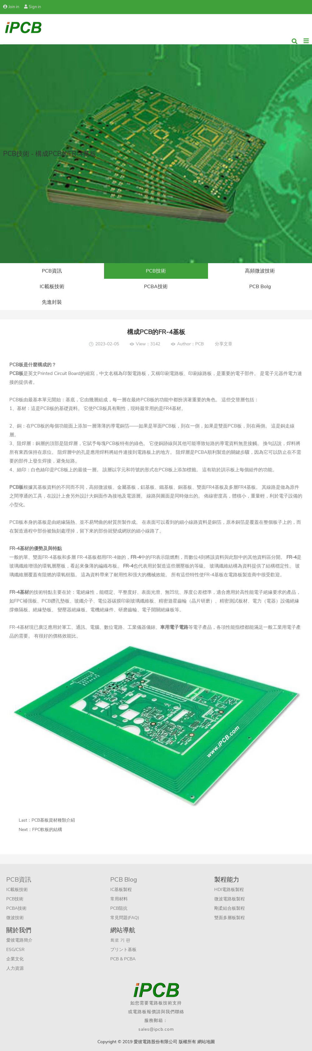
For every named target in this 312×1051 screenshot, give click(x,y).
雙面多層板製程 (229, 918)
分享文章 (223, 344)
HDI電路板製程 (229, 890)
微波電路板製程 (229, 899)
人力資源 (15, 968)
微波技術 (15, 918)
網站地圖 (206, 1042)
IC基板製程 (121, 890)
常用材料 (119, 899)
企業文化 (15, 959)
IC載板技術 (52, 286)
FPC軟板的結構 (47, 830)
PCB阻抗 (118, 908)
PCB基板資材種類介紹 (53, 820)
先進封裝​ (52, 302)
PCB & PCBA (123, 959)
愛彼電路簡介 (19, 940)
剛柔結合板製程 (229, 908)
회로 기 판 (120, 940)
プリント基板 (123, 950)
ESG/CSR (15, 950)
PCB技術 (156, 271)
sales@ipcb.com (156, 1029)
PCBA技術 (156, 286)
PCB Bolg (260, 286)
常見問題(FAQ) (124, 918)
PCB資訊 (52, 271)
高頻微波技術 (260, 271)
